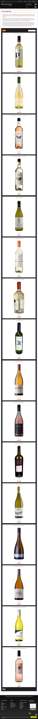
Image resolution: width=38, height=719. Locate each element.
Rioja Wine (21, 704)
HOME (3, 1)
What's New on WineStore (23, 702)
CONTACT (34, 1)
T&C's (2, 705)
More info (3, 717)
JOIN (33, 709)
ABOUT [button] (20, 1)
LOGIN (29, 1)
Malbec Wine (21, 703)
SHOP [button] (25, 1)
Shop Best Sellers (12, 703)
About (2, 702)
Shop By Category (12, 704)
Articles (11, 702)
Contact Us (2, 704)
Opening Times (3, 703)
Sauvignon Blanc (22, 705)
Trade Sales (2, 709)
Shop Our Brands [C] (13, 705)
